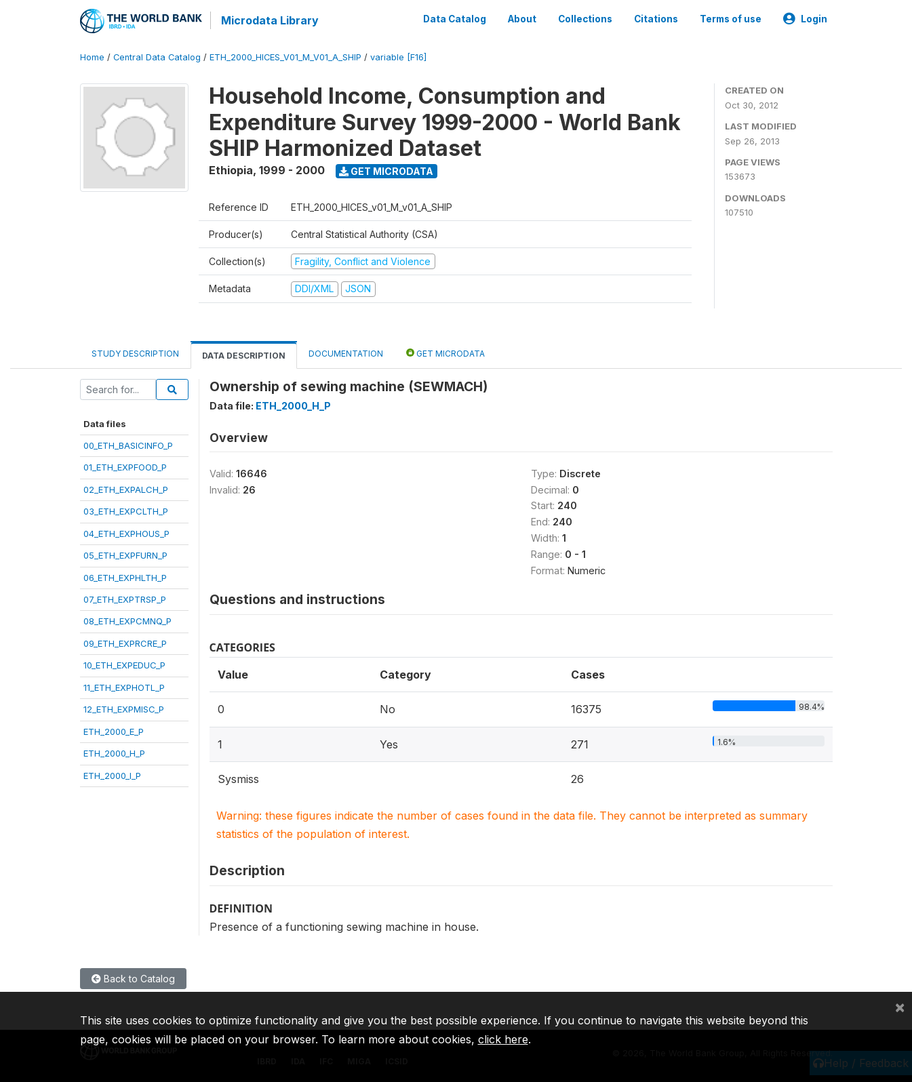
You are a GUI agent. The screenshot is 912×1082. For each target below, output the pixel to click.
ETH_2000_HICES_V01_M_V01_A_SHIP (285, 57)
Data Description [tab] (243, 355)
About (522, 19)
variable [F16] (398, 57)
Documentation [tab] (346, 353)
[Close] (899, 1007)
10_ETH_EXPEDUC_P (124, 665)
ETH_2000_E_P (113, 731)
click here (503, 1039)
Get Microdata (386, 171)
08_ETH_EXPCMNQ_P (127, 621)
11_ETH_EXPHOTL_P (124, 687)
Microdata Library (270, 20)
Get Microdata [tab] (445, 353)
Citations (656, 19)
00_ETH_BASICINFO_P (128, 445)
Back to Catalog (133, 978)
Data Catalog (454, 19)
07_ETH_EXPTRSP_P (124, 599)
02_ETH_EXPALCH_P (125, 489)
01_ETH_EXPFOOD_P (125, 467)
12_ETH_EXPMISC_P (123, 709)
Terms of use (730, 19)
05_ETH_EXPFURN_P (125, 555)
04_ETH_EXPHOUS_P (126, 533)
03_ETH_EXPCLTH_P (125, 511)
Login (805, 19)
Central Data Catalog (157, 57)
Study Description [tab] (135, 353)
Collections (585, 19)
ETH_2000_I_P (112, 774)
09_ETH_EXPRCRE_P (125, 643)
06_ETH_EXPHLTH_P (125, 577)
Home (92, 57)
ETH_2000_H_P (114, 753)
